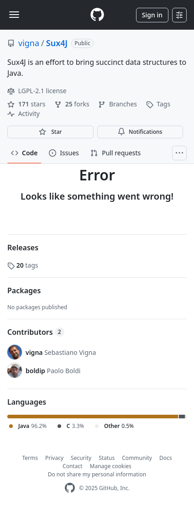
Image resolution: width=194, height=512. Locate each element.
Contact (72, 466)
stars (27, 104)
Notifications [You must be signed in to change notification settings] (140, 132)
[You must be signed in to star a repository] (50, 132)
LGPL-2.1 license (37, 90)
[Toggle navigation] (14, 14)
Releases (22, 248)
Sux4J (57, 42)
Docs (165, 458)
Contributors (35, 332)
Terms (30, 458)
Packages (24, 290)
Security (81, 458)
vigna (28, 42)
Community (137, 458)
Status (107, 458)
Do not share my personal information (97, 474)
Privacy (54, 458)
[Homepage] (97, 14)
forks (72, 104)
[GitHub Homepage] (69, 488)
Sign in (152, 15)
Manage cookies (110, 466)
